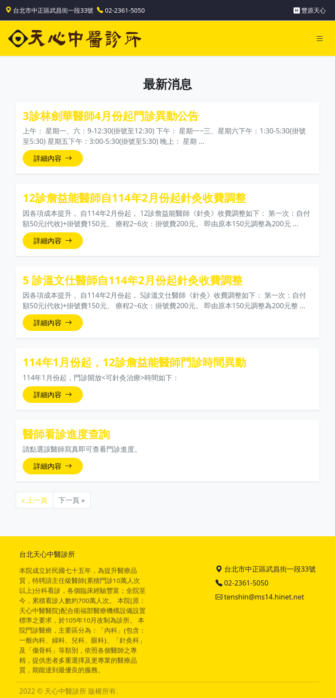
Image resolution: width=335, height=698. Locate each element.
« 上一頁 (34, 500)
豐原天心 (310, 10)
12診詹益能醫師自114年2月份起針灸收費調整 (134, 197)
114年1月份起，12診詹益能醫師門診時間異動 (134, 361)
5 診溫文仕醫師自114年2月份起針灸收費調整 (133, 279)
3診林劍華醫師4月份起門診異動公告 (111, 115)
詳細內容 (53, 158)
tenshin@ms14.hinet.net (259, 597)
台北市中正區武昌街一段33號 (265, 569)
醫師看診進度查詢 (66, 433)
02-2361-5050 (242, 583)
